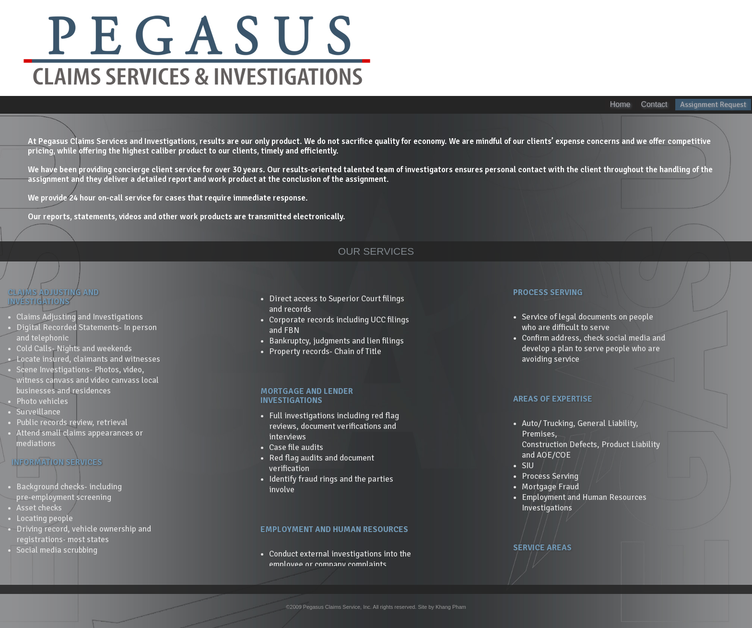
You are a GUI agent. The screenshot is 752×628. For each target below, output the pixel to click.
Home (620, 104)
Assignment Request (713, 104)
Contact (655, 104)
